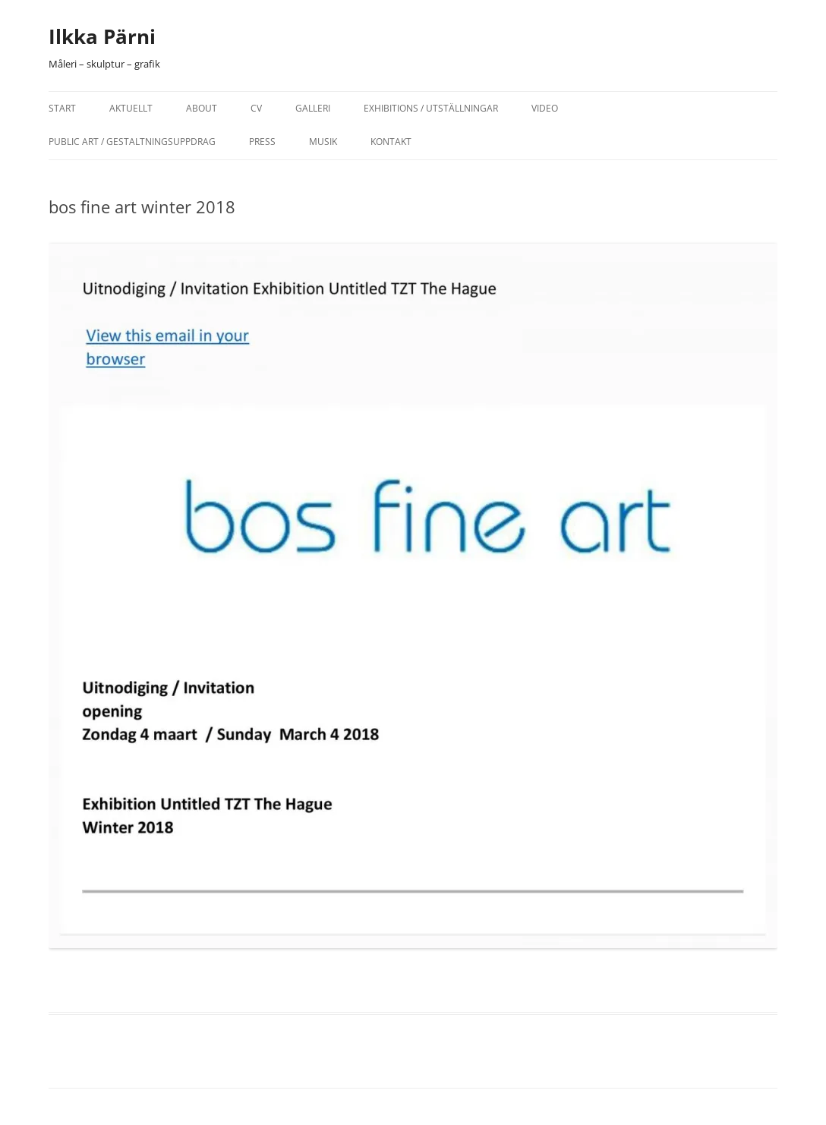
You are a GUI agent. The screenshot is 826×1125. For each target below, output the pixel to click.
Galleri (312, 108)
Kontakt (390, 141)
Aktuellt (131, 108)
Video (544, 108)
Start (62, 108)
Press (262, 141)
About (201, 108)
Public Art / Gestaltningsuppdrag (132, 141)
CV (256, 108)
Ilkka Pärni (102, 36)
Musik (323, 141)
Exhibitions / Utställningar (431, 108)
